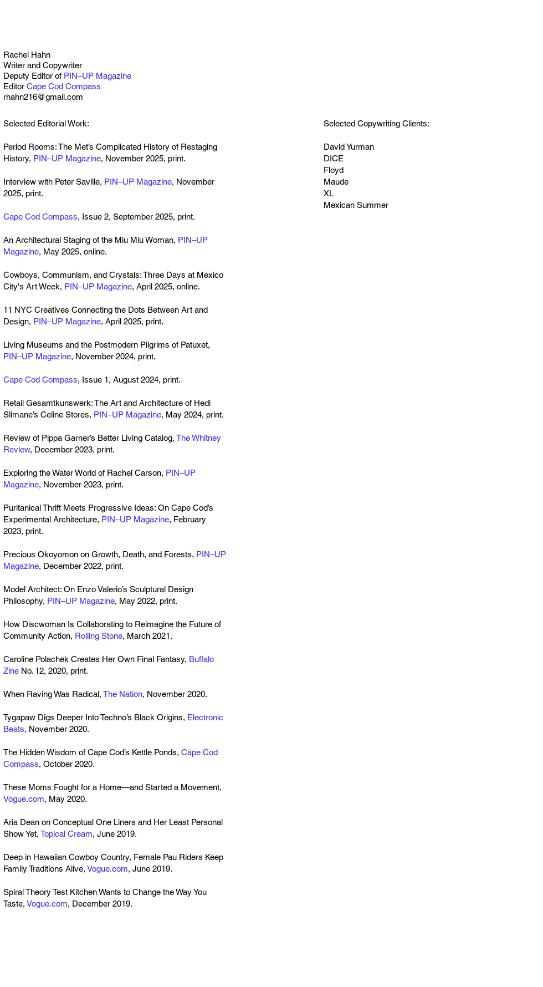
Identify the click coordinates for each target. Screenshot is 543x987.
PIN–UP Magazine (97, 75)
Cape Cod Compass (64, 86)
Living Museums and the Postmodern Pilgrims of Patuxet (105, 344)
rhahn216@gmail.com (43, 96)
